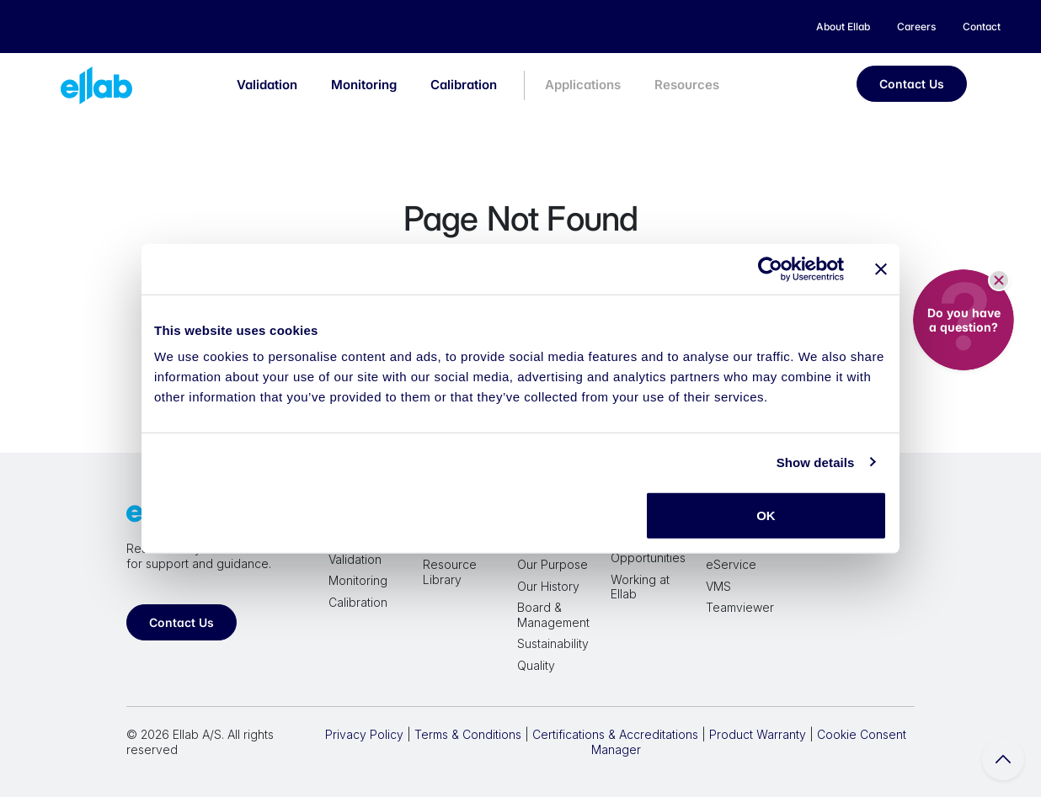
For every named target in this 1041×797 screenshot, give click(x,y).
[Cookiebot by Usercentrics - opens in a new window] (770, 268)
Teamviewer (740, 607)
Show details (816, 461)
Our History (548, 586)
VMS (718, 586)
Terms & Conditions (467, 734)
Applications (583, 85)
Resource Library (450, 572)
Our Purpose (552, 564)
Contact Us (911, 84)
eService (731, 564)
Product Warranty (757, 734)
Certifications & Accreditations (615, 734)
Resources (686, 85)
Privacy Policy (364, 734)
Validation (267, 85)
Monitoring (364, 85)
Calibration (463, 85)
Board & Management (553, 615)
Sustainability (553, 643)
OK (766, 515)
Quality (536, 665)
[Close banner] (881, 268)
